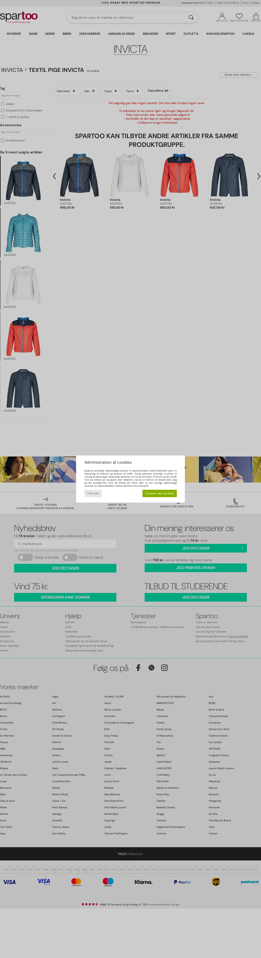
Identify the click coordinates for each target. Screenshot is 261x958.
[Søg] (191, 17)
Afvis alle (93, 493)
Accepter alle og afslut (159, 493)
